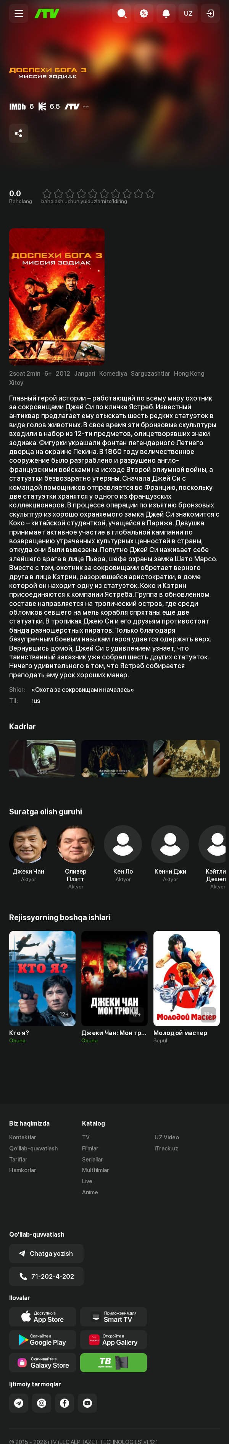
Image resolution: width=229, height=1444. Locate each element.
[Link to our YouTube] (87, 1377)
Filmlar (90, 1148)
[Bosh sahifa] (47, 13)
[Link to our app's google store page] (42, 1314)
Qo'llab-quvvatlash (33, 1148)
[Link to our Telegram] (18, 1377)
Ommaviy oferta (30, 1429)
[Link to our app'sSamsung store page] (42, 1337)
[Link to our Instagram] (41, 1377)
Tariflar (18, 1159)
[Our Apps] (113, 1291)
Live (87, 1181)
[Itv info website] (113, 1337)
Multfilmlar (95, 1170)
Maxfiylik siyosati (82, 1429)
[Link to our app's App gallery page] (113, 1314)
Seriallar (92, 1159)
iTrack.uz (166, 1148)
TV (86, 1137)
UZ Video (167, 1137)
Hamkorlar (22, 1170)
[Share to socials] (18, 133)
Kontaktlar (22, 1137)
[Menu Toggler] (18, 13)
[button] (188, 13)
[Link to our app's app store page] (42, 1291)
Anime (90, 1192)
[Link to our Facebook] (64, 1377)
